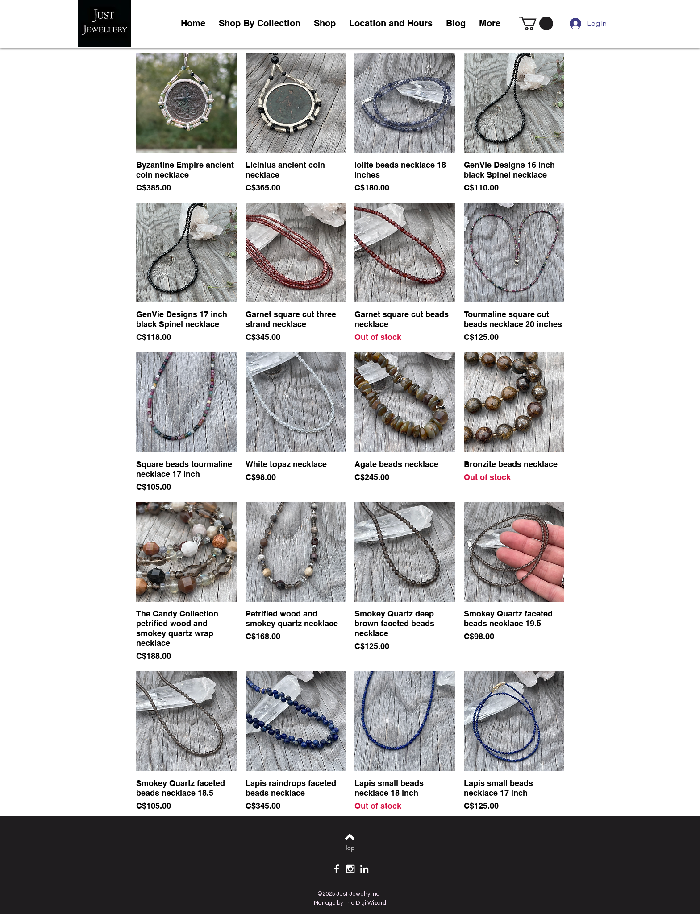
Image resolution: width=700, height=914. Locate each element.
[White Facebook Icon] (336, 869)
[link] (536, 23)
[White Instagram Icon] (350, 869)
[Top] (350, 847)
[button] (324, 23)
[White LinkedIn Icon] (364, 869)
